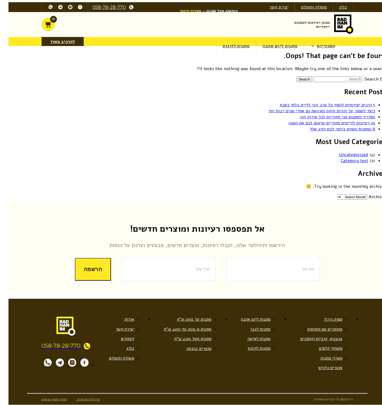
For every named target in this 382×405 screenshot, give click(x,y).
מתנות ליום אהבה (273, 46)
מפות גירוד (326, 319)
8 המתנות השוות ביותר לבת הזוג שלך (336, 129)
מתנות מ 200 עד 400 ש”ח (181, 329)
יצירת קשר (272, 7)
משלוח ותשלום (307, 7)
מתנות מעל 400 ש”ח (186, 339)
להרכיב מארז (56, 42)
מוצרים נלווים (324, 368)
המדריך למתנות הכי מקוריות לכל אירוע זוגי (331, 117)
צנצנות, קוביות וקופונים (314, 339)
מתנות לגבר (253, 329)
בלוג (337, 7)
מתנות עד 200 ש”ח (187, 319)
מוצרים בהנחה (192, 349)
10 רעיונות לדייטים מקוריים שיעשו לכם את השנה (325, 123)
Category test (348, 160)
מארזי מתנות (325, 358)
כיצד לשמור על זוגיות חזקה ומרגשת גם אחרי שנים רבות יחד (315, 111)
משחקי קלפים (324, 349)
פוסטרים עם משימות (318, 329)
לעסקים (121, 339)
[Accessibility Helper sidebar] (378, 60)
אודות (123, 319)
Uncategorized (347, 154)
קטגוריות (320, 46)
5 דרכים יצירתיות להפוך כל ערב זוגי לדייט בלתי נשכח (321, 105)
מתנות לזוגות (230, 46)
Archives (371, 197)
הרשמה (86, 269)
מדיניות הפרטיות (82, 399)
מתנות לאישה (252, 339)
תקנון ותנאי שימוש (48, 399)
